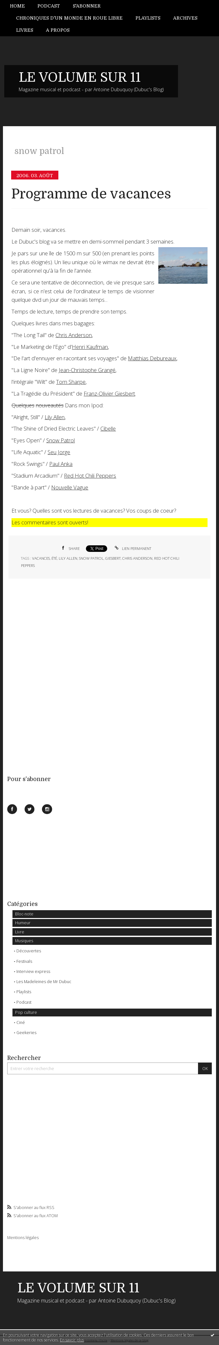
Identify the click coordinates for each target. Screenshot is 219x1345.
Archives (185, 18)
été (54, 558)
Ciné (20, 1022)
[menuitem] (20, 6)
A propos (58, 30)
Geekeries (26, 1032)
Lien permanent (132, 548)
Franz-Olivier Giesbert (109, 393)
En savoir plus (72, 1340)
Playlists (147, 18)
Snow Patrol (60, 440)
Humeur (22, 923)
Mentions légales (23, 1237)
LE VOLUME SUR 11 (80, 77)
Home (17, 6)
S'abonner (87, 6)
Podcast (48, 6)
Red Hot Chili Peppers (90, 475)
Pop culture (26, 1012)
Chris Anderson (73, 335)
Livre (19, 932)
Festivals (24, 961)
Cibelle (108, 428)
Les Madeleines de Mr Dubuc (43, 981)
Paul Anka (60, 464)
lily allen (68, 558)
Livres (24, 30)
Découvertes (28, 951)
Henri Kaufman (90, 346)
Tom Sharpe (71, 381)
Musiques (24, 941)
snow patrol (91, 558)
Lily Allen (55, 417)
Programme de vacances (91, 194)
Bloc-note (24, 914)
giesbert (113, 558)
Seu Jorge (59, 452)
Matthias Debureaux (152, 358)
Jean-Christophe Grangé (87, 370)
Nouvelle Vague (69, 487)
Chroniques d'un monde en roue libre (69, 18)
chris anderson (137, 558)
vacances (41, 558)
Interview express (33, 971)
